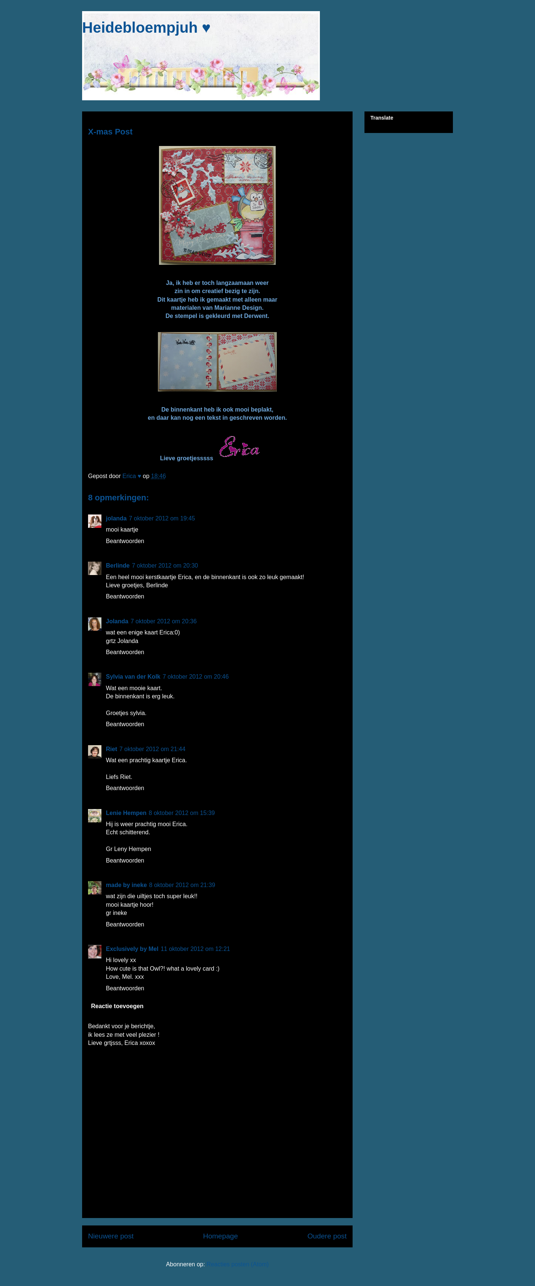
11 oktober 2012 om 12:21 (195, 949)
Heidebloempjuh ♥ (146, 27)
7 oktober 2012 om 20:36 (163, 621)
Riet (111, 749)
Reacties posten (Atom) (238, 1264)
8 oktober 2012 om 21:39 (182, 885)
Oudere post (327, 1236)
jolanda (116, 518)
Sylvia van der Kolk (133, 676)
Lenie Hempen (126, 813)
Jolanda (117, 621)
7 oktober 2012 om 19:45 (162, 518)
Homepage (220, 1236)
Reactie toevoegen (117, 1006)
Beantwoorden (125, 541)
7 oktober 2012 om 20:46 (196, 676)
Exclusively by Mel (132, 949)
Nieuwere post (111, 1236)
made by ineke (126, 885)
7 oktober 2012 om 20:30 (165, 565)
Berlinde (118, 565)
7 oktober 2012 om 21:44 (152, 749)
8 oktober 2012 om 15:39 (182, 813)
